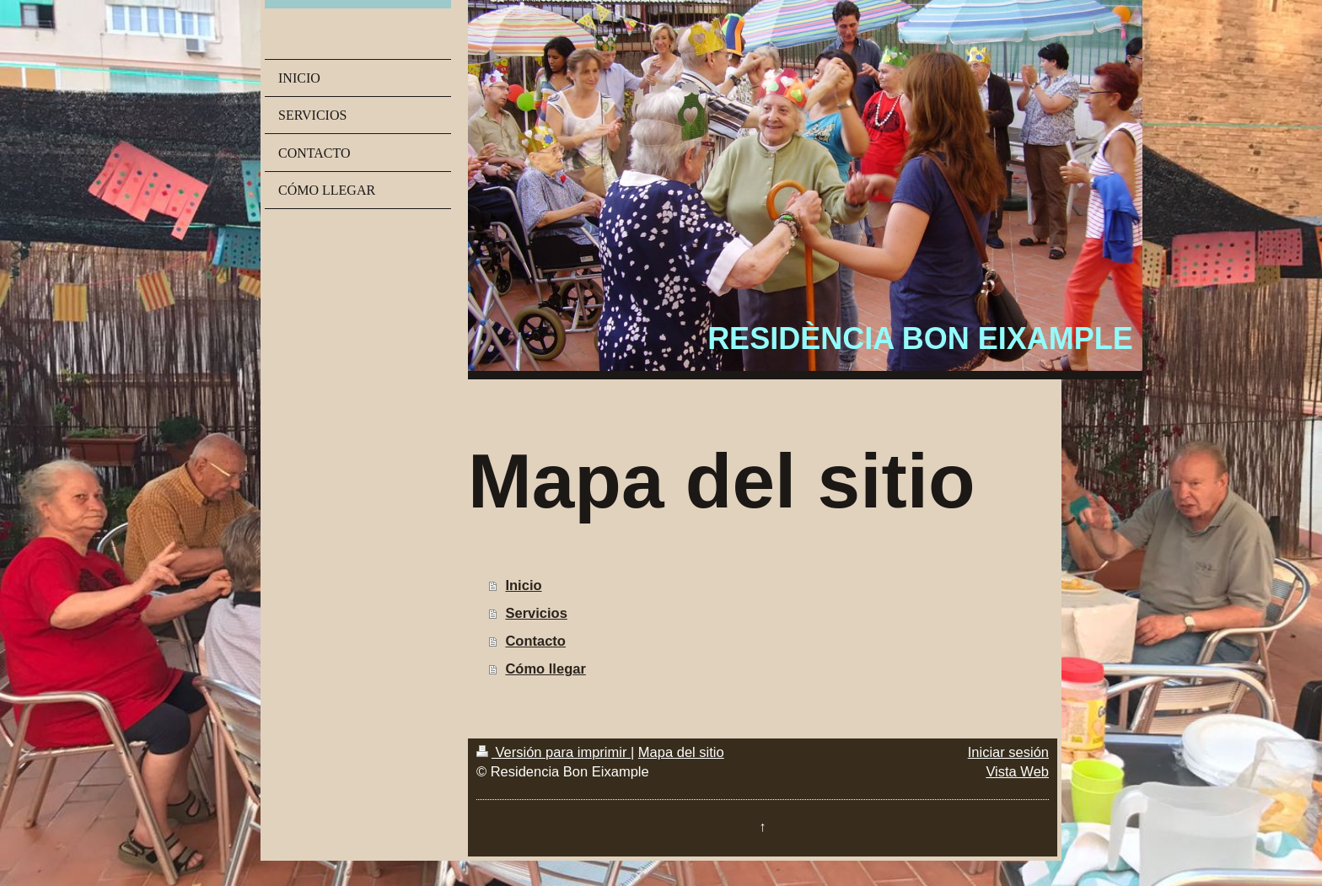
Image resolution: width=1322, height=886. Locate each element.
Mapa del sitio (681, 752)
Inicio (523, 585)
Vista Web (1017, 771)
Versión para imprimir (553, 752)
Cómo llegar (545, 668)
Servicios (536, 612)
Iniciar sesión (1008, 752)
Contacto (535, 640)
